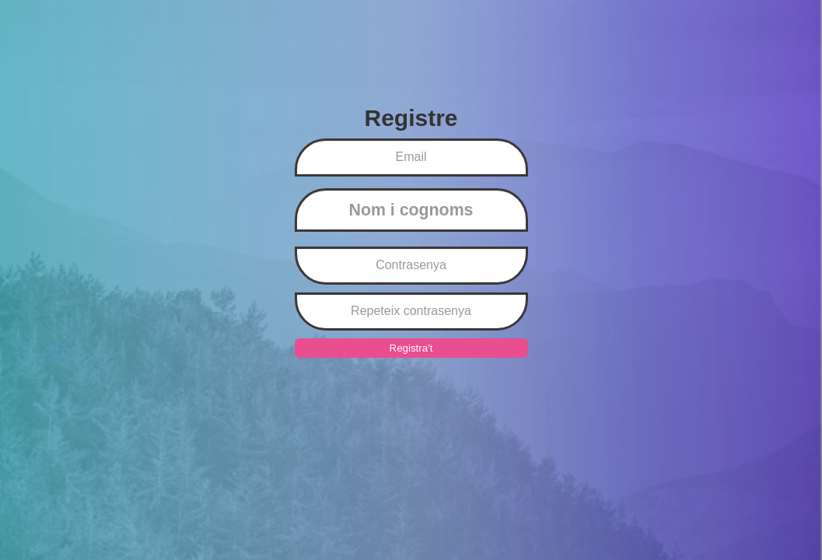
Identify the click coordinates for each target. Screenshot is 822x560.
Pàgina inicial (57, 351)
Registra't (411, 348)
